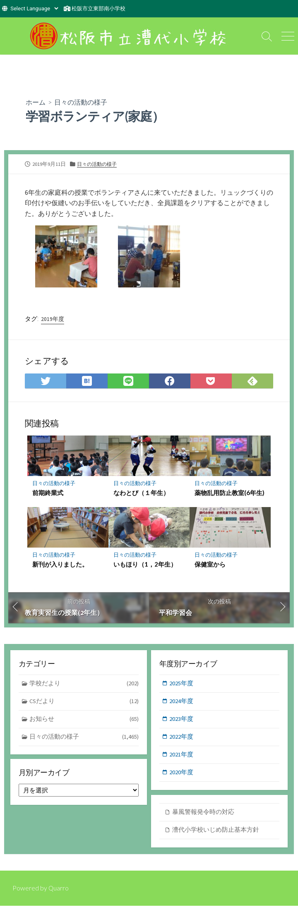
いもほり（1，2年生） (145, 564)
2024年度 (182, 702)
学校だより (84, 684)
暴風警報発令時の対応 (203, 813)
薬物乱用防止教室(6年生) (229, 493)
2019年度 (52, 319)
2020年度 (182, 774)
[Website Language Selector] (34, 8)
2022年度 (182, 738)
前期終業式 (47, 493)
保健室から (210, 564)
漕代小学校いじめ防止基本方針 (215, 831)
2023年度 (182, 720)
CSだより (84, 702)
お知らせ (84, 720)
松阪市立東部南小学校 (98, 8)
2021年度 (182, 756)
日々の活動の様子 (80, 102)
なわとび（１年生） (141, 493)
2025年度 (182, 684)
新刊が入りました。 (60, 564)
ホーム (36, 102)
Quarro (58, 889)
